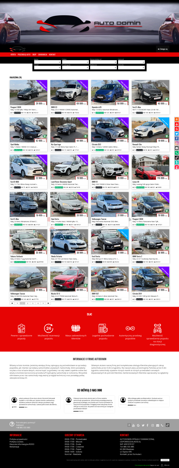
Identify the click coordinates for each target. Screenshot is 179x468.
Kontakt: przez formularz (130, 454)
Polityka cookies (16, 441)
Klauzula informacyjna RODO (22, 444)
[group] (89, 23)
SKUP (34, 54)
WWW (15, 407)
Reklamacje (14, 446)
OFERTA (13, 54)
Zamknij (165, 460)
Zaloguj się (163, 49)
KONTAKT (52, 54)
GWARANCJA (42, 54)
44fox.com (164, 465)
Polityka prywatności (18, 439)
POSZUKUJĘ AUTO (24, 54)
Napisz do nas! (147, 465)
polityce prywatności (153, 460)
